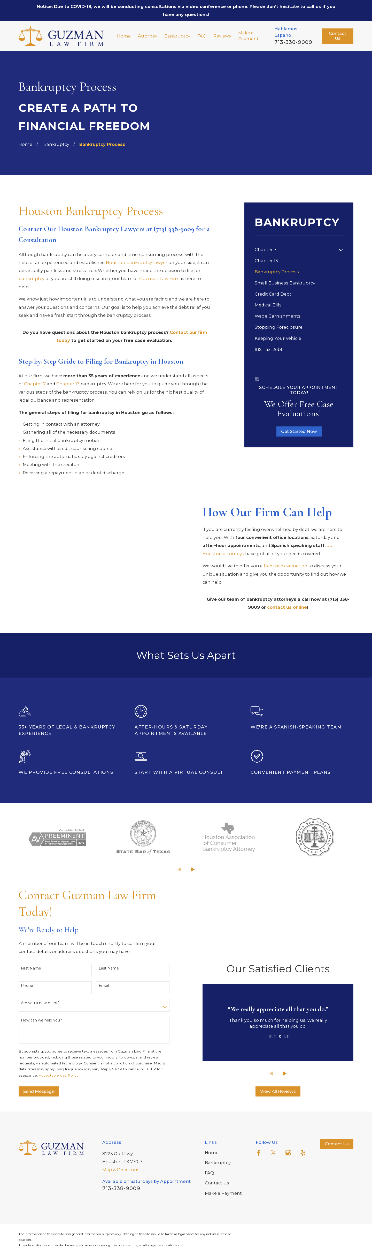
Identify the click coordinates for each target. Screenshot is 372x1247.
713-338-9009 (293, 42)
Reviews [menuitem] (222, 36)
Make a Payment (223, 1222)
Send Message (39, 1120)
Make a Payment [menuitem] (248, 35)
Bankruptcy (218, 1191)
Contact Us (337, 36)
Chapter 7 (35, 383)
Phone (27, 1014)
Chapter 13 (68, 383)
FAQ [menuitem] (201, 36)
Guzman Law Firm (159, 278)
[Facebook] (259, 1181)
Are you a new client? (40, 1032)
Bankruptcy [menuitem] (177, 36)
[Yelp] (303, 1181)
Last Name (109, 997)
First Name (31, 997)
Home (212, 1181)
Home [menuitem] (124, 36)
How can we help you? (41, 1049)
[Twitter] (273, 1181)
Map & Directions (121, 1198)
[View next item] (192, 898)
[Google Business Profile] (288, 1181)
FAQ (209, 1201)
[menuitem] (295, 249)
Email (104, 1014)
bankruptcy (31, 278)
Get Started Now (299, 431)
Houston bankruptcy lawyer (136, 262)
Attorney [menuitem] (147, 36)
